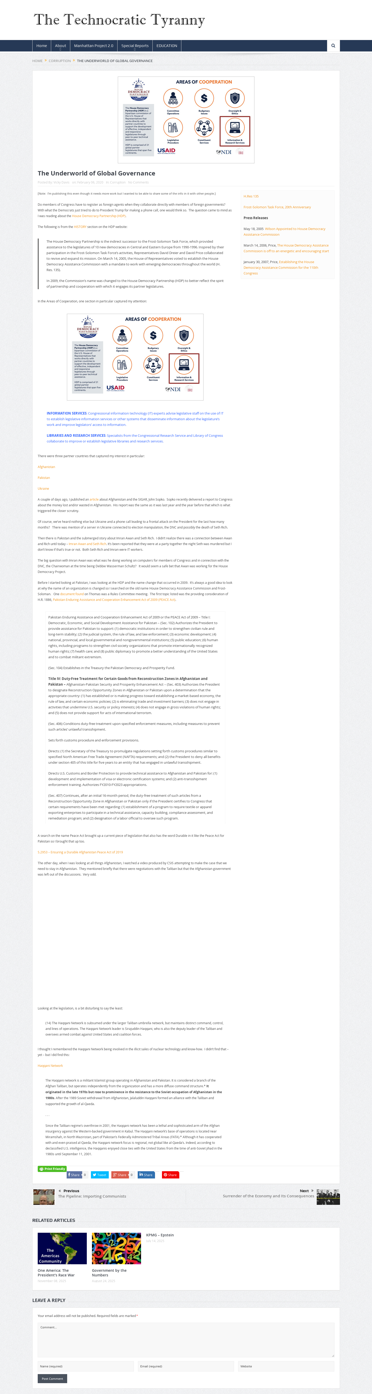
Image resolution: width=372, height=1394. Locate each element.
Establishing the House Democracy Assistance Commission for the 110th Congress (281, 267)
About (60, 45)
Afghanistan (46, 467)
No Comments (138, 182)
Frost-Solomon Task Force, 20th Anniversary (277, 207)
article (94, 499)
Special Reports (135, 45)
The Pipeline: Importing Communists (92, 1196)
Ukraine (43, 488)
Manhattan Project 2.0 (93, 45)
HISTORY (80, 227)
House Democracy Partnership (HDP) (99, 216)
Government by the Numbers (109, 1272)
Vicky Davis (61, 182)
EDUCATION (167, 45)
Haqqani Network (50, 1065)
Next (307, 1191)
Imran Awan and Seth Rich (87, 544)
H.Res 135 (251, 196)
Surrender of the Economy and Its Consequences (268, 1196)
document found (72, 594)
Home (41, 45)
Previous (69, 1191)
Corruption (118, 182)
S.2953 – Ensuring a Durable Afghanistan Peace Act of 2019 (80, 852)
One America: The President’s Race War (56, 1272)
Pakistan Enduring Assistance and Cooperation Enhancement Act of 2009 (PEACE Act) (114, 600)
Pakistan (44, 478)
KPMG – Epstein (160, 1234)
